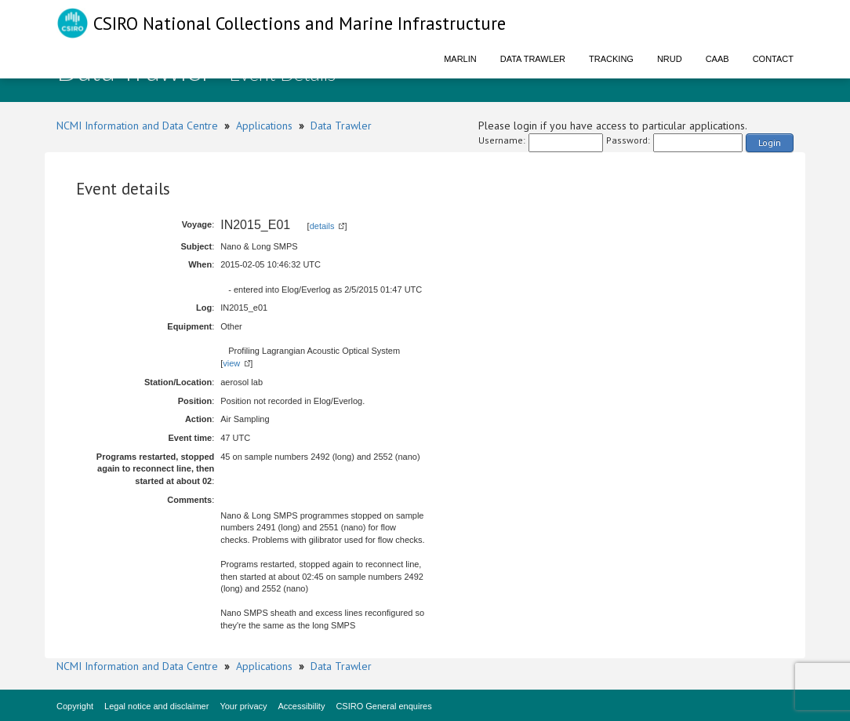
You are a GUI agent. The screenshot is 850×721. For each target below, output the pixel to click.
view (231, 363)
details (322, 226)
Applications (264, 125)
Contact (773, 59)
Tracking (611, 59)
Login (769, 142)
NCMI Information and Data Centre (137, 125)
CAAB (717, 59)
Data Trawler (532, 59)
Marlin (460, 59)
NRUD (669, 59)
